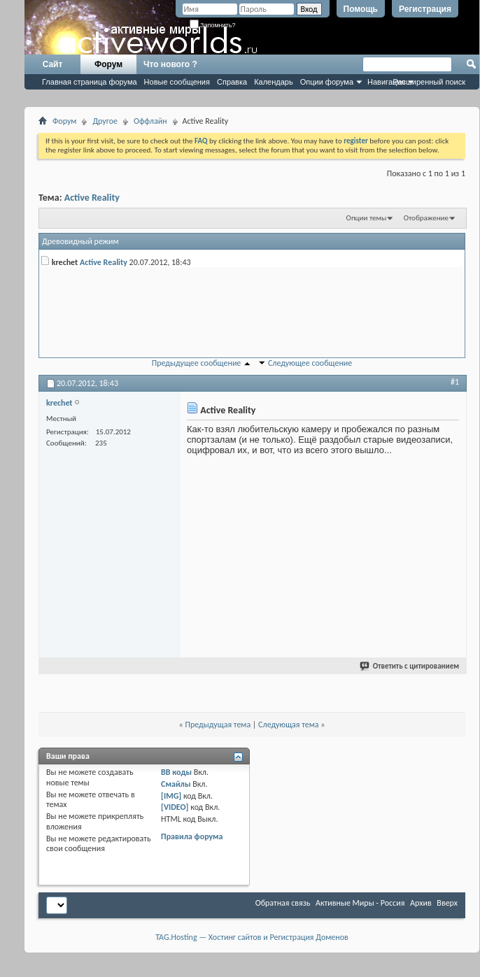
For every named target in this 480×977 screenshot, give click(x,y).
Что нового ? (170, 64)
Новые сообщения (177, 82)
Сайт (53, 64)
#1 (455, 382)
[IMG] (171, 796)
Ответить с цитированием (410, 666)
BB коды (176, 772)
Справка (232, 82)
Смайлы (175, 784)
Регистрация (425, 9)
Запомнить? (213, 25)
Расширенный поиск (429, 82)
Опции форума (326, 82)
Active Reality (92, 198)
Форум (108, 64)
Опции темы (366, 217)
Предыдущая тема (217, 724)
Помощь (361, 9)
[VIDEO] (174, 807)
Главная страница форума (89, 82)
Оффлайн (150, 121)
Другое (105, 121)
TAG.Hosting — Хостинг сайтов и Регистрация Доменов (251, 937)
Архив (421, 903)
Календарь (273, 82)
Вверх (447, 903)
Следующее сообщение (310, 363)
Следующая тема (288, 724)
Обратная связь (283, 903)
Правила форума (192, 836)
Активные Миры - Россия (360, 903)
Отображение (426, 217)
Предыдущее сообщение (196, 363)
